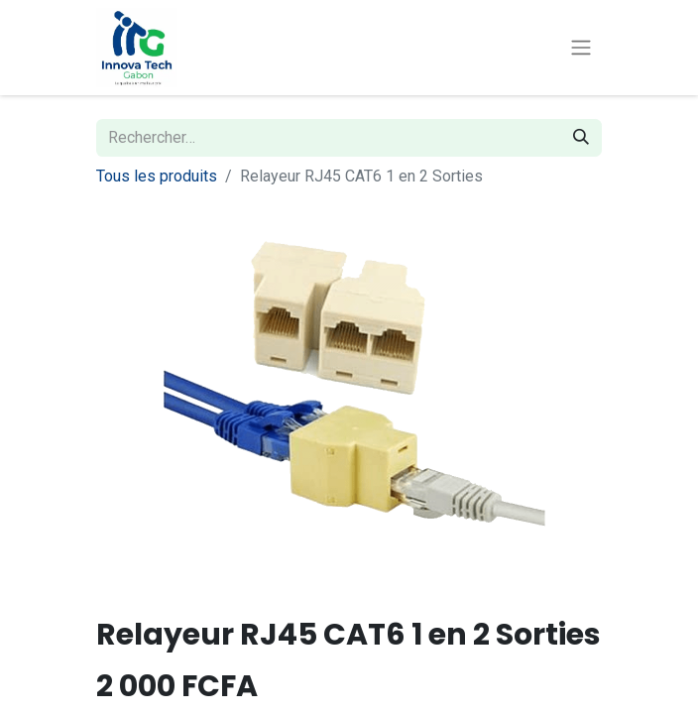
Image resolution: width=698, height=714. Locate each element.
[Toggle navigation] (581, 48)
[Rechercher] (581, 138)
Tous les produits (156, 176)
